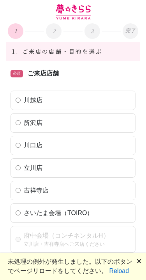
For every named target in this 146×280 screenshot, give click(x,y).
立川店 (33, 167)
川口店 (33, 145)
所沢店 (33, 122)
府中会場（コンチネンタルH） (66, 235)
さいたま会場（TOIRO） (58, 213)
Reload (119, 271)
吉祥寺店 (36, 190)
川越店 (33, 100)
